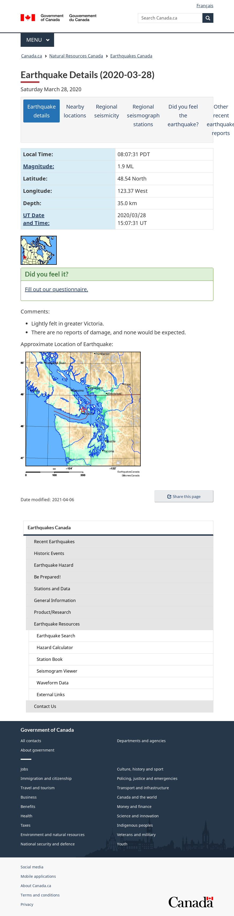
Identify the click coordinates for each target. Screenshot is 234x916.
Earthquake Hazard (53, 565)
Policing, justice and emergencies (147, 778)
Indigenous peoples (135, 825)
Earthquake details (41, 111)
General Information (55, 600)
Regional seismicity (106, 111)
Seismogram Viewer (57, 671)
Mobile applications (38, 876)
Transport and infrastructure (143, 787)
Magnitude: (38, 166)
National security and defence (48, 843)
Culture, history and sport (140, 769)
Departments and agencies (141, 740)
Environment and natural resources (53, 834)
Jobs (24, 769)
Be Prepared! (47, 577)
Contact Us (45, 706)
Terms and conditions (40, 895)
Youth (122, 843)
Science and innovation (138, 815)
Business (29, 797)
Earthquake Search (56, 636)
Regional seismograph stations (143, 115)
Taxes (26, 825)
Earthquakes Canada (131, 56)
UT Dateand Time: (36, 219)
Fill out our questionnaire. (56, 289)
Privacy (27, 904)
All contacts (31, 740)
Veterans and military (136, 834)
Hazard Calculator (55, 647)
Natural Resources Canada (76, 56)
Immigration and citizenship (46, 778)
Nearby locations (75, 111)
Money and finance (134, 806)
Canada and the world (137, 797)
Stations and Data (52, 589)
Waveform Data (53, 683)
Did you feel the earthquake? (183, 115)
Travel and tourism (38, 787)
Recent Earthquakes (54, 542)
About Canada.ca (36, 885)
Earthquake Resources (57, 624)
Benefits (28, 806)
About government (37, 750)
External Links (51, 694)
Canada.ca (31, 56)
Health (26, 815)
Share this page (183, 496)
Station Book (50, 659)
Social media (32, 866)
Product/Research (52, 612)
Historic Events (49, 553)
